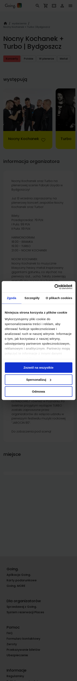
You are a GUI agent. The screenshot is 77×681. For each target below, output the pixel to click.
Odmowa (38, 391)
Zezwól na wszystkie (39, 367)
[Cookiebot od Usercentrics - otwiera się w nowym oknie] (54, 286)
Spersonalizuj (38, 379)
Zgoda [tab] (11, 298)
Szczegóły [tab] (31, 298)
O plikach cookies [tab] (59, 298)
